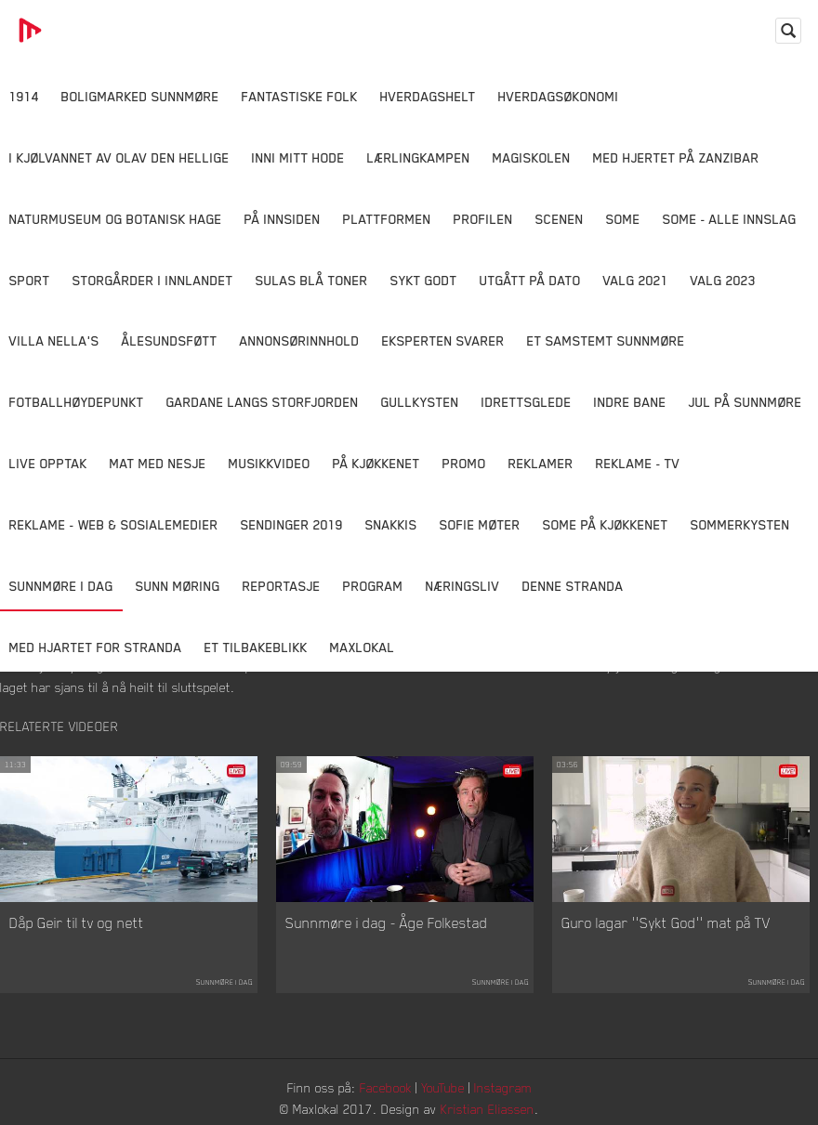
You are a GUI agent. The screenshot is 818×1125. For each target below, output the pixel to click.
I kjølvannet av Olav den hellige (119, 157)
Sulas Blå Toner (312, 280)
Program (373, 586)
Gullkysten (420, 402)
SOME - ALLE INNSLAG (730, 219)
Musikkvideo (269, 463)
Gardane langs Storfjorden (262, 402)
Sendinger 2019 (292, 524)
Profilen (483, 219)
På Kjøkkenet (376, 463)
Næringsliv (463, 586)
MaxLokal (362, 647)
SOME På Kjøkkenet (605, 524)
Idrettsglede (527, 402)
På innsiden (282, 219)
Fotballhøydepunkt (76, 402)
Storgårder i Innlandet (153, 280)
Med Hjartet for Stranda (95, 647)
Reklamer (541, 463)
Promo (464, 463)
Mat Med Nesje (158, 463)
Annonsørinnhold (300, 340)
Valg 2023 (723, 280)
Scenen (559, 219)
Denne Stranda (573, 586)
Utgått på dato (530, 280)
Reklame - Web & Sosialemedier (113, 524)
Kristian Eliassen (487, 1109)
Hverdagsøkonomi (558, 96)
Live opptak (48, 463)
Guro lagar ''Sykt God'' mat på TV (666, 922)
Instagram (503, 1087)
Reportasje (282, 586)
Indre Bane (630, 402)
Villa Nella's (54, 340)
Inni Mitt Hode (298, 157)
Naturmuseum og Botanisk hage (115, 219)
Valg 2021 (635, 280)
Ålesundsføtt (170, 340)
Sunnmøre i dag (61, 586)
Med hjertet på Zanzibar (676, 157)
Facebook (386, 1087)
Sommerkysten (740, 524)
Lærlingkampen (418, 157)
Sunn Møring (178, 586)
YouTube (443, 1087)
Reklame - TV (638, 463)
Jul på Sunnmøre (745, 402)
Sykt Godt (423, 280)
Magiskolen (532, 157)
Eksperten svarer (443, 340)
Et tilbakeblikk (256, 647)
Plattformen (387, 219)
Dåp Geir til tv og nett (76, 922)
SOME (623, 219)
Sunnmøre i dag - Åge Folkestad (386, 922)
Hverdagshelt (428, 96)
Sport (29, 280)
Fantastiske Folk (300, 96)
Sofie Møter (480, 524)
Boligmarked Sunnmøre (140, 96)
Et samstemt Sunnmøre (606, 340)
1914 (24, 96)
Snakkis (391, 524)
